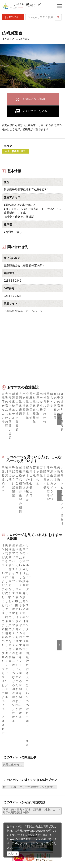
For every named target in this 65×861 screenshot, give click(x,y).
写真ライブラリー (27, 799)
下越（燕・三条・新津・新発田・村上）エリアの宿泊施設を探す (29, 635)
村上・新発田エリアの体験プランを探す (28, 612)
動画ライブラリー (27, 809)
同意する (13, 853)
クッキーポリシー (30, 843)
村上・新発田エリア (15, 151)
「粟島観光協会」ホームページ (23, 311)
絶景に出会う (11, 589)
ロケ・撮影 (23, 818)
